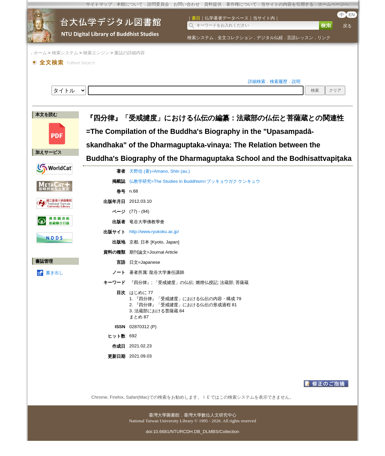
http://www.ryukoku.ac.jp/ (154, 231)
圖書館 (173, 415)
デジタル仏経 (270, 37)
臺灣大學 (157, 415)
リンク (323, 37)
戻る (347, 25)
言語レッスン (300, 37)
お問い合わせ (186, 4)
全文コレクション (235, 37)
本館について (130, 4)
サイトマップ (99, 4)
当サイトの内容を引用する (287, 4)
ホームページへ (333, 4)
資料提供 (213, 4)
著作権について (241, 4)
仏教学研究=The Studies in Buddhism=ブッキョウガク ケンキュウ (194, 181)
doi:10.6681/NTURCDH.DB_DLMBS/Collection (192, 431)
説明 (296, 81)
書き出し (54, 272)
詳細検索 (256, 81)
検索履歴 (278, 81)
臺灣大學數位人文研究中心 (210, 415)
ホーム (40, 52)
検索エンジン (96, 52)
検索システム (200, 37)
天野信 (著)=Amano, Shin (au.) (159, 171)
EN (352, 14)
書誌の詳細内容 (129, 52)
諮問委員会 (158, 4)
